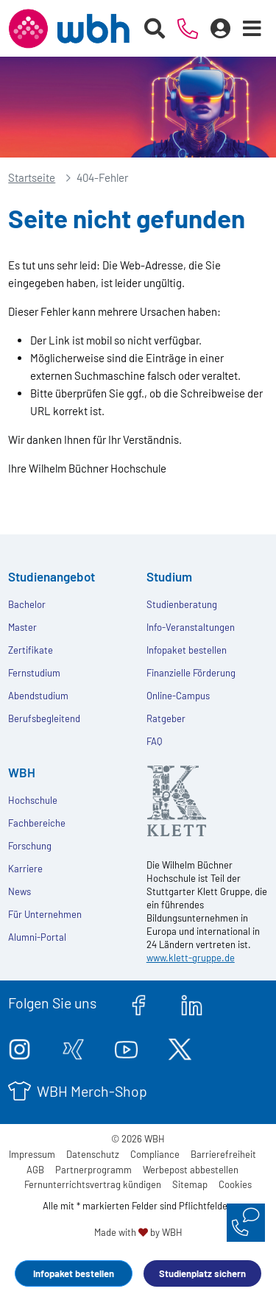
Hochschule (32, 800)
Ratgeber (165, 718)
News (19, 891)
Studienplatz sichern (202, 1273)
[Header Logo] (69, 29)
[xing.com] (73, 1047)
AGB (35, 1170)
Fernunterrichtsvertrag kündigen (92, 1184)
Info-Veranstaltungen (190, 627)
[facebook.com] (138, 1002)
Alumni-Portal (37, 937)
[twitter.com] (180, 1047)
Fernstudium (34, 673)
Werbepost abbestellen (190, 1170)
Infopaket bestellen (73, 1273)
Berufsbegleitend (44, 718)
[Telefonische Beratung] (188, 29)
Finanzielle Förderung (191, 673)
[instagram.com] (19, 1047)
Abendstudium (38, 695)
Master (22, 627)
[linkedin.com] (191, 1002)
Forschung (30, 846)
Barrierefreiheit (223, 1154)
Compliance (155, 1154)
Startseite (31, 177)
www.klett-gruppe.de (190, 958)
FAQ (154, 741)
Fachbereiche (37, 823)
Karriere (25, 868)
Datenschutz (92, 1154)
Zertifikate (30, 650)
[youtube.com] (126, 1047)
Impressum (32, 1154)
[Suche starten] (154, 29)
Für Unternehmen (45, 914)
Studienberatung (181, 604)
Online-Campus (178, 695)
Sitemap (190, 1184)
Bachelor (27, 604)
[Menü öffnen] (252, 29)
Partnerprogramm (93, 1170)
